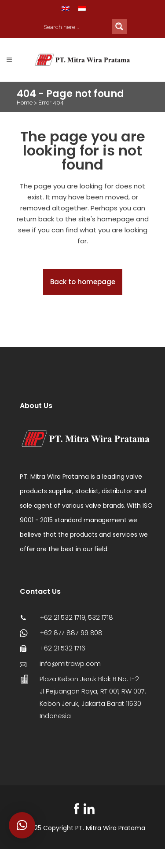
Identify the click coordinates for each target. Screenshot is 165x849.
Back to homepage (82, 281)
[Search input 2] (76, 26)
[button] (22, 825)
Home (25, 102)
